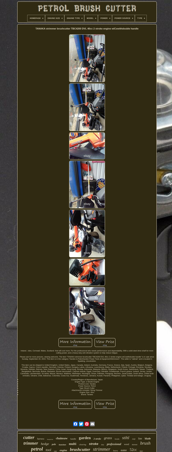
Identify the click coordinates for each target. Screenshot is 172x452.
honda (117, 439)
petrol (37, 449)
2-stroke (97, 439)
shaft (133, 439)
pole (54, 444)
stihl (125, 437)
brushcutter (80, 449)
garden (85, 438)
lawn (141, 451)
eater (124, 450)
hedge (45, 444)
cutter (28, 437)
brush (145, 443)
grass (108, 438)
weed (126, 444)
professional (114, 444)
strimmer (101, 449)
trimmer (30, 443)
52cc (133, 449)
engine (63, 450)
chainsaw (62, 438)
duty (102, 445)
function (62, 445)
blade (148, 438)
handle (73, 439)
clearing (82, 444)
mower (134, 445)
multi (72, 444)
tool (48, 450)
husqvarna (50, 439)
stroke (93, 444)
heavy (115, 451)
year (55, 451)
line (140, 438)
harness (40, 439)
